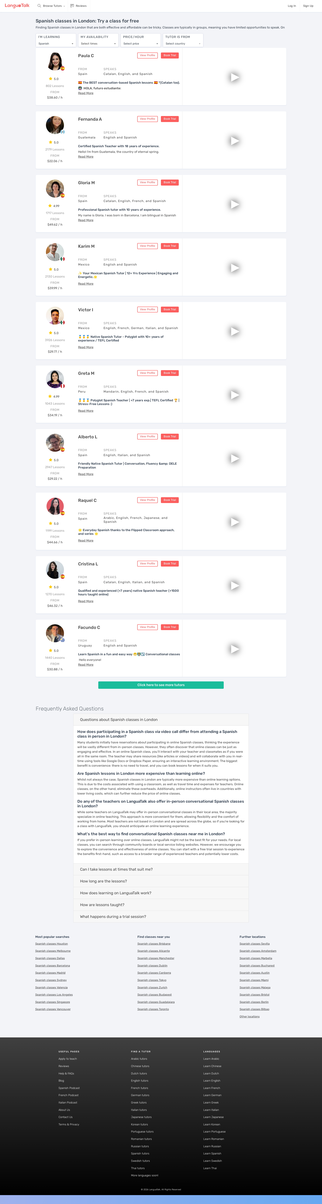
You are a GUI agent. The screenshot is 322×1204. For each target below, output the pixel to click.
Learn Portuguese (214, 1132)
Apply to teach (68, 1059)
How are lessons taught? (102, 905)
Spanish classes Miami (254, 980)
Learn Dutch (211, 1073)
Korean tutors (139, 1124)
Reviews (64, 1066)
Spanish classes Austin (255, 973)
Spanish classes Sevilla (255, 944)
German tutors (140, 1095)
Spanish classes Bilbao (254, 1009)
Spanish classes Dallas (50, 958)
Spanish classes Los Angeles (54, 995)
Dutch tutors (139, 1073)
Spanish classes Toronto (153, 1009)
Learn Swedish (212, 1161)
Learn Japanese (213, 1117)
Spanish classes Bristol (254, 995)
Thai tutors (138, 1168)
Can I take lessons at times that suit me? (116, 869)
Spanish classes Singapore (52, 1002)
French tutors (139, 1088)
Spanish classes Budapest (154, 995)
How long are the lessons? (103, 881)
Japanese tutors (141, 1117)
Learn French (211, 1088)
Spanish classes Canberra (154, 973)
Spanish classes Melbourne (53, 951)
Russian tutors (140, 1146)
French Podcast (69, 1095)
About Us (64, 1110)
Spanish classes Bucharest (257, 966)
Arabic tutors (139, 1059)
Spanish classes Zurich (152, 987)
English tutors (139, 1081)
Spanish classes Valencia (51, 987)
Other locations (250, 1016)
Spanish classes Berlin (254, 1002)
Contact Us (66, 1117)
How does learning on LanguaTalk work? (115, 893)
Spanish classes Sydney (51, 980)
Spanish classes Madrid (50, 973)
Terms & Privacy (69, 1124)
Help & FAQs (66, 1073)
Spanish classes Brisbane (153, 944)
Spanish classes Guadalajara (156, 1002)
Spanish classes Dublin (152, 966)
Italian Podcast (68, 1102)
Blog (61, 1081)
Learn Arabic (211, 1059)
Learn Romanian (213, 1139)
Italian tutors (139, 1110)
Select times (89, 41)
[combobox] (56, 42)
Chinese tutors (140, 1066)
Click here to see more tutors (161, 685)
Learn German (212, 1095)
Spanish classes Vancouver (53, 1009)
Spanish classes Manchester (155, 958)
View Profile (147, 55)
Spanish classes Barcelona (52, 966)
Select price (131, 41)
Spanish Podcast (69, 1088)
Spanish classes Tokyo (151, 980)
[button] (85, 93)
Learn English (211, 1081)
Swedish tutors (140, 1161)
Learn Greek (211, 1102)
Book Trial (170, 55)
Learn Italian (211, 1110)
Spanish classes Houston (51, 944)
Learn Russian (212, 1146)
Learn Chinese (212, 1066)
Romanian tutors (141, 1139)
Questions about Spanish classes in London (119, 719)
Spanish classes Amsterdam (258, 951)
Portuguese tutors (142, 1132)
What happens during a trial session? (113, 916)
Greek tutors (139, 1102)
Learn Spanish (212, 1154)
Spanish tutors (140, 1154)
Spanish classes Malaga (255, 987)
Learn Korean (211, 1124)
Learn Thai (210, 1168)
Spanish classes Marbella (256, 958)
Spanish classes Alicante (153, 951)
